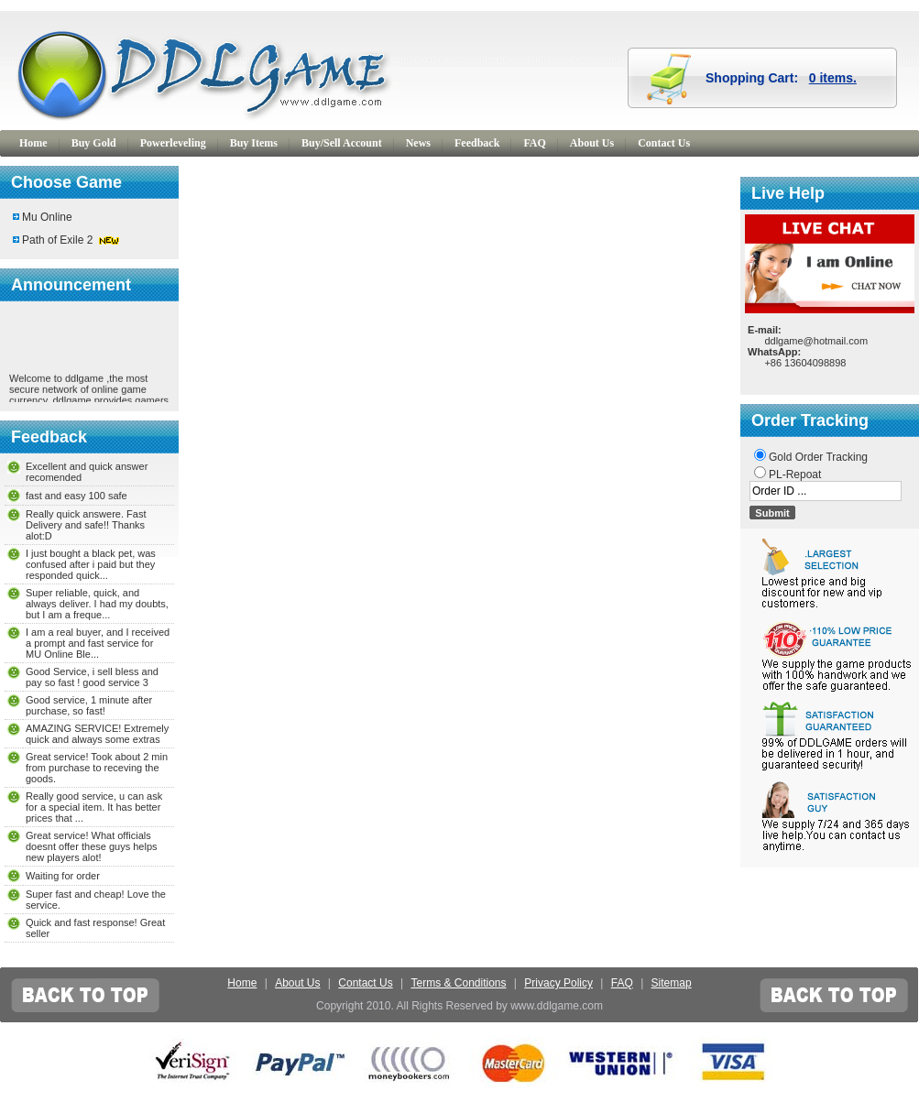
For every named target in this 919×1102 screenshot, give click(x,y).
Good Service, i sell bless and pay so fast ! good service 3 (92, 677)
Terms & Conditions (458, 983)
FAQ (534, 142)
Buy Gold (93, 142)
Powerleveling (173, 142)
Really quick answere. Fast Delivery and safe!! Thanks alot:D (86, 524)
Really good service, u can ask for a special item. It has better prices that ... (94, 807)
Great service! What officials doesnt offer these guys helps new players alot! (92, 846)
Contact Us (664, 142)
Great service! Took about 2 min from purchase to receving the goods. (97, 767)
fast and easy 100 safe (76, 495)
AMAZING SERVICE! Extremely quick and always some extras (97, 734)
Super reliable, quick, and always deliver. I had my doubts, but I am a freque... (97, 603)
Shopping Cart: (781, 78)
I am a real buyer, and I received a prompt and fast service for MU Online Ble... (98, 643)
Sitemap (671, 983)
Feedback (476, 142)
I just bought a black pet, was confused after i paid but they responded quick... (91, 564)
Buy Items (254, 142)
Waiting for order (63, 875)
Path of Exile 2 (57, 240)
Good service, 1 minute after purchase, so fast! (89, 705)
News (418, 142)
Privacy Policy (558, 983)
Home (33, 142)
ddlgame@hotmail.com (816, 340)
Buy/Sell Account (341, 142)
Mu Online (47, 217)
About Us (592, 142)
